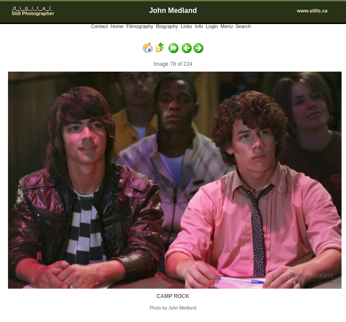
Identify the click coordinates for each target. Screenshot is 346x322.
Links (186, 26)
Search (243, 26)
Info (199, 26)
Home (117, 26)
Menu (227, 26)
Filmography (139, 26)
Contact (99, 26)
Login (212, 26)
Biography (167, 26)
